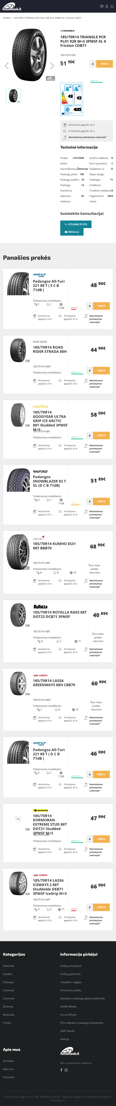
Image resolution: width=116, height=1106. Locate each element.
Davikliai (7, 974)
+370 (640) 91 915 (76, 224)
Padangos (8, 982)
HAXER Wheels (68, 1006)
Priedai (7, 1023)
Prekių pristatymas (71, 966)
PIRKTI (104, 64)
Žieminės (8, 1006)
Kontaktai (8, 1061)
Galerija (64, 1039)
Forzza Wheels (68, 1014)
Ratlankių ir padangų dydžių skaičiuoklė (82, 998)
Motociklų (8, 1014)
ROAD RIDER (40, 341)
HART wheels (67, 1031)
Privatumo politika (70, 990)
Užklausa (72, 231)
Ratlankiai (8, 966)
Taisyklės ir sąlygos (71, 982)
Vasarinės (8, 990)
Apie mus (8, 1069)
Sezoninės (9, 998)
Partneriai (8, 1077)
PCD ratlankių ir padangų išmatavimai (81, 1023)
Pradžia (7, 17)
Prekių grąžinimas (70, 974)
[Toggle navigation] (112, 6)
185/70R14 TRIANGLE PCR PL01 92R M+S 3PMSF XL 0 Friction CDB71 (48, 17)
